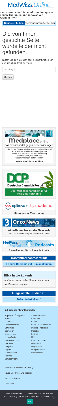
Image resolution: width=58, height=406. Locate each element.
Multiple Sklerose (38, 350)
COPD (34, 322)
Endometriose (10, 334)
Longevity (9, 346)
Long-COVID (36, 343)
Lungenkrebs (36, 346)
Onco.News (9, 384)
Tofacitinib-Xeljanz (29, 299)
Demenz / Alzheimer (39, 328)
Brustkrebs (35, 319)
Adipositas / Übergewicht (15, 315)
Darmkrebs (9, 328)
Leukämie (9, 343)
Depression (9, 331)
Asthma (8, 319)
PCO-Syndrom (11, 353)
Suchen (8, 77)
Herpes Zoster (10, 337)
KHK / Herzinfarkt (38, 340)
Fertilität (34, 334)
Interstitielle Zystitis (12, 340)
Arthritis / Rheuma (38, 315)
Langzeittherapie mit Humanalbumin (29, 264)
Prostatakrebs (37, 353)
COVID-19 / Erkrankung (41, 325)
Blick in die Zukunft (12, 378)
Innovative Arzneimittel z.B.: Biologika (20, 367)
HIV (32, 337)
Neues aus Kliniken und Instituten (18, 373)
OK (29, 401)
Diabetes (35, 331)
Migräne (8, 350)
